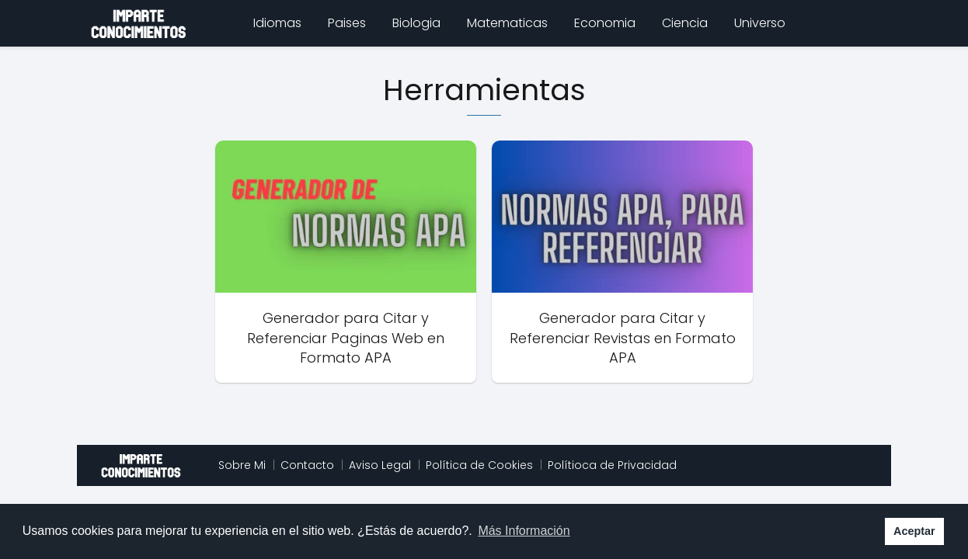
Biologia (416, 23)
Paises (347, 23)
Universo (759, 23)
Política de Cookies (479, 465)
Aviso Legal (380, 465)
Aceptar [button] (914, 531)
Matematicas (507, 23)
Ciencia (685, 23)
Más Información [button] (523, 530)
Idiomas (277, 23)
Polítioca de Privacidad (612, 465)
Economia (604, 23)
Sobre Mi (242, 465)
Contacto (307, 465)
